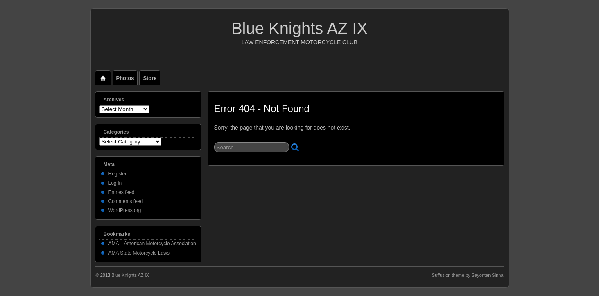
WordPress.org (124, 210)
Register (117, 174)
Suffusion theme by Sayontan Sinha (468, 275)
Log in (115, 183)
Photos (125, 78)
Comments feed (125, 201)
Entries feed (121, 192)
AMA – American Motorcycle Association (152, 243)
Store (149, 78)
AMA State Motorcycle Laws (139, 253)
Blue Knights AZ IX (299, 28)
